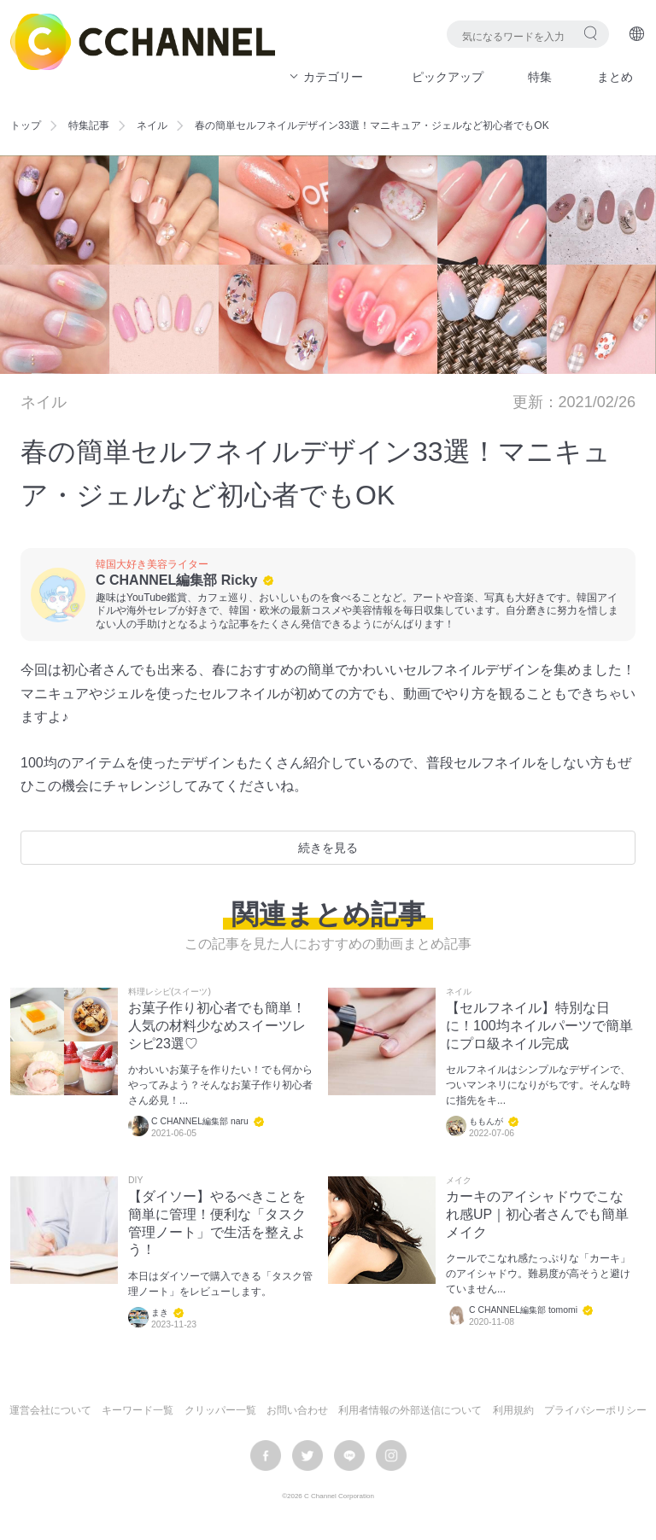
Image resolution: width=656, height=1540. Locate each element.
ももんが (486, 1121)
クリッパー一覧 (220, 1410)
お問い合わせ (297, 1410)
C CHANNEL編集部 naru (200, 1121)
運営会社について (50, 1410)
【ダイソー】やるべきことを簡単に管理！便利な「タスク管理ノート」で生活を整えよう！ (217, 1223)
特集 (540, 77)
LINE (349, 1455)
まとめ (615, 77)
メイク (459, 1180)
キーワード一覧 (137, 1410)
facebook (265, 1455)
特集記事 (88, 125)
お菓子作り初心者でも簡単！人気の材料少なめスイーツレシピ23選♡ (217, 1025)
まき (159, 1312)
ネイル (152, 125)
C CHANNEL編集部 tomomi (523, 1310)
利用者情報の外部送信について (410, 1410)
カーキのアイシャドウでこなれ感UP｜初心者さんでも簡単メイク (537, 1214)
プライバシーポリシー (595, 1410)
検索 (590, 33)
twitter (307, 1455)
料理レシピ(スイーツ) (169, 992)
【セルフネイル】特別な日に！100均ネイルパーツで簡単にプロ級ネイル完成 (539, 1025)
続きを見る (328, 848)
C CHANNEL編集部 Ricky (176, 580)
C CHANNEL (142, 42)
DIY (135, 1180)
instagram (391, 1455)
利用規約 (513, 1410)
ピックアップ (447, 77)
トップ (25, 125)
